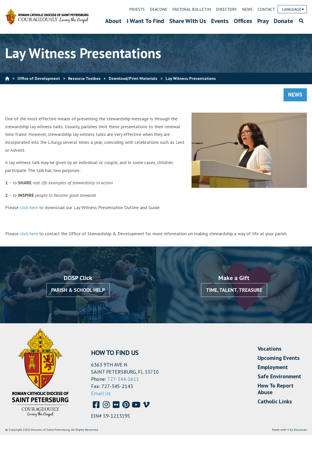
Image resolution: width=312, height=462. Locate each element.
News (295, 95)
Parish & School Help (78, 290)
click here (29, 234)
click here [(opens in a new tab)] (29, 207)
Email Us (101, 393)
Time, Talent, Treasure (234, 290)
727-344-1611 (123, 379)
